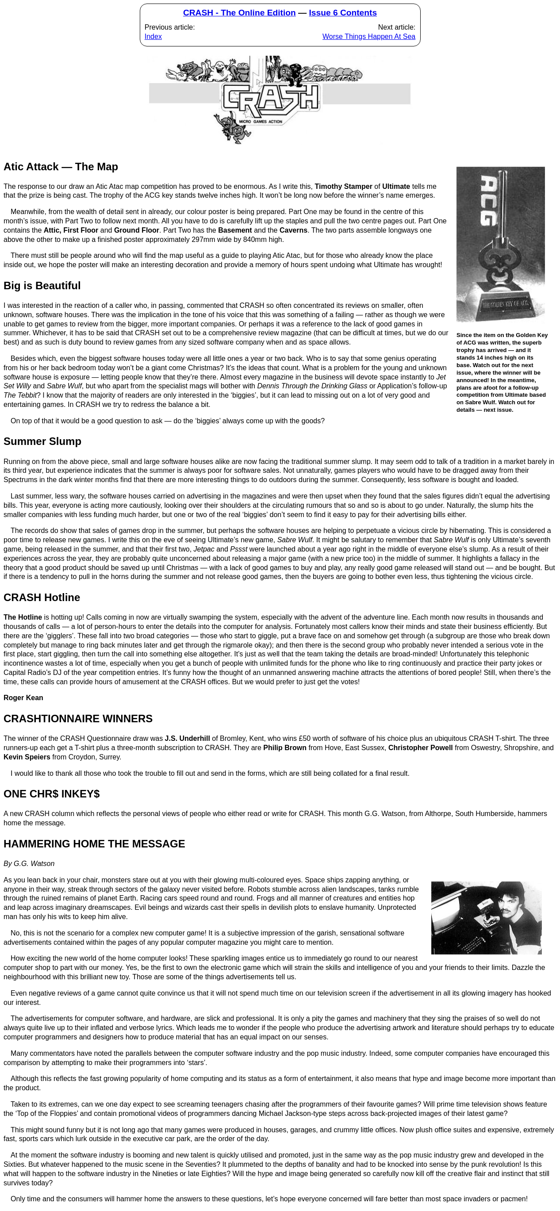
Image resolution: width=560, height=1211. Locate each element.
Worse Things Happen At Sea (368, 36)
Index (153, 36)
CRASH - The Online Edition (239, 12)
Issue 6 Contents (343, 12)
